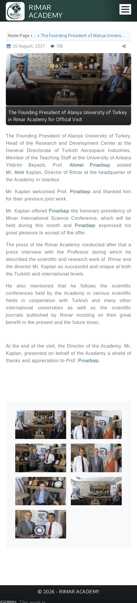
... (35, 35)
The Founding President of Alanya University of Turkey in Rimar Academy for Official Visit (82, 35)
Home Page (19, 35)
